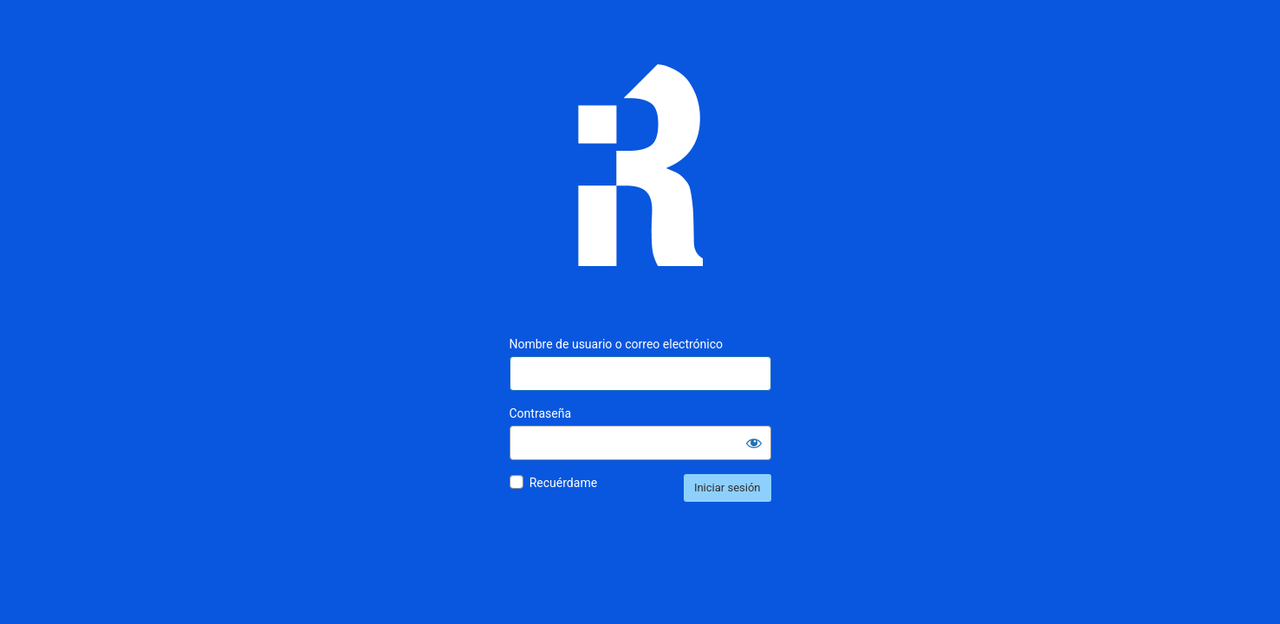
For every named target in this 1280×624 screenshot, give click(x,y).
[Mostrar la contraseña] (754, 443)
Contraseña (541, 413)
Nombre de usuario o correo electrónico (617, 344)
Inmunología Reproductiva (640, 178)
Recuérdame (563, 483)
